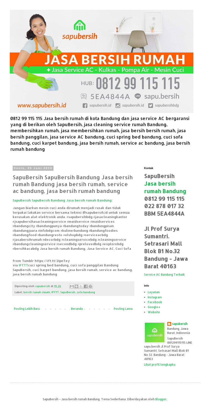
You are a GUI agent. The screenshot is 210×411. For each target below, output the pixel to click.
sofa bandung (86, 292)
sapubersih (180, 324)
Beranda (77, 309)
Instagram (155, 297)
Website (154, 312)
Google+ (154, 307)
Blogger (161, 399)
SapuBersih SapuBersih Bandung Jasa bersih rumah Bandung (62, 200)
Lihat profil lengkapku (159, 364)
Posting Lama (123, 309)
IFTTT (23, 265)
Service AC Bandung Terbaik (164, 274)
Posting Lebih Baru (27, 309)
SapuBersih (67, 292)
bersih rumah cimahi (36, 292)
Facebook (155, 302)
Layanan (154, 292)
